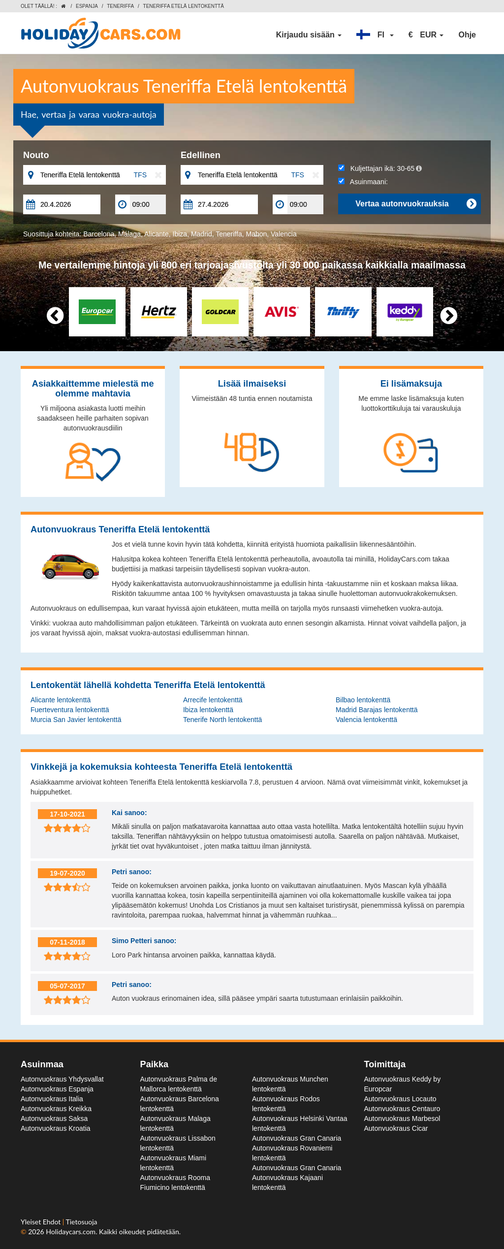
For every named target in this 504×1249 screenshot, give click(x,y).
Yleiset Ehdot (42, 1221)
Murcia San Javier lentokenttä (76, 719)
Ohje (467, 35)
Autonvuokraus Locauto (400, 1099)
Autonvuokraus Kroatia (56, 1128)
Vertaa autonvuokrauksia (415, 204)
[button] (375, 35)
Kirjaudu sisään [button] (309, 35)
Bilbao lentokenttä (363, 700)
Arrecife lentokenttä (213, 700)
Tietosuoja (81, 1221)
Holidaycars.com (70, 1231)
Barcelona (98, 234)
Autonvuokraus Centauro (402, 1109)
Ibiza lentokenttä (208, 710)
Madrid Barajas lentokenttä (377, 710)
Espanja (87, 6)
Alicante (156, 234)
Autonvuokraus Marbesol (402, 1118)
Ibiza (180, 234)
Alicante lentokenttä (61, 700)
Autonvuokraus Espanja (57, 1089)
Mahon (256, 234)
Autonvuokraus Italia (52, 1099)
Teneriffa (120, 6)
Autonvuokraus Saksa (54, 1118)
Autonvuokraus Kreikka (56, 1109)
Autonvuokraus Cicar (396, 1128)
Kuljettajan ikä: (380, 168)
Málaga (129, 234)
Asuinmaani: (363, 182)
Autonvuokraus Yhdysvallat (62, 1079)
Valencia (284, 234)
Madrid (201, 234)
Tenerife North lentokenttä (222, 719)
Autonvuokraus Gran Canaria (296, 1138)
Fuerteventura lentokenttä (70, 710)
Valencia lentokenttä (366, 719)
